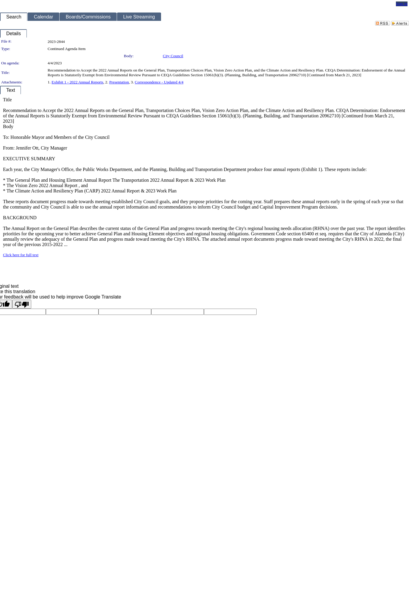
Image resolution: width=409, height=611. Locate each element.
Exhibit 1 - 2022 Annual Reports (77, 82)
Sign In (402, 3)
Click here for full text (20, 255)
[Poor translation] (21, 304)
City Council (173, 56)
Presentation (119, 82)
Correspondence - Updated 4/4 (159, 82)
